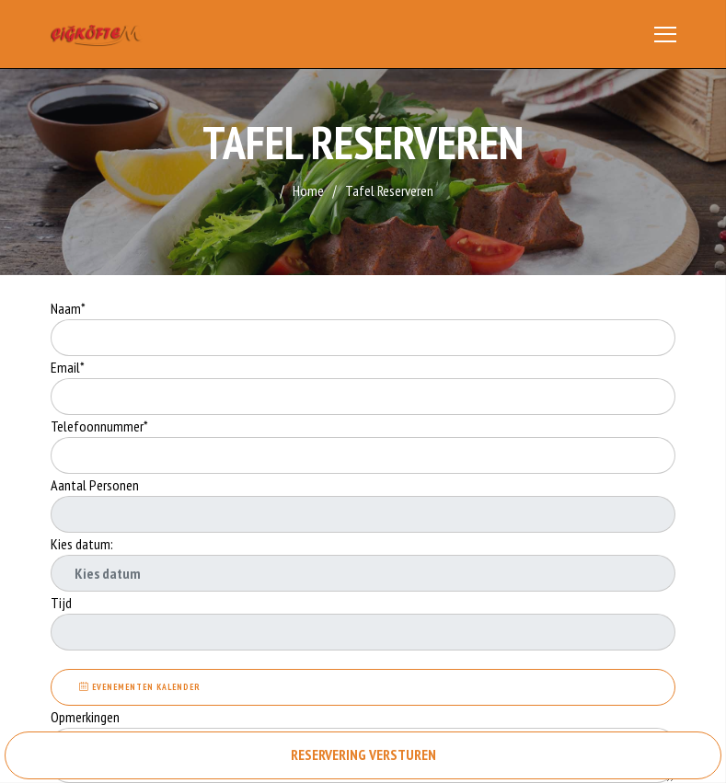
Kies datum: (82, 544)
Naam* (68, 308)
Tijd (61, 602)
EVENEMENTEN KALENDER (140, 687)
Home (308, 190)
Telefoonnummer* (99, 426)
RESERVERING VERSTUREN (363, 754)
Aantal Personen (95, 485)
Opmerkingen (86, 717)
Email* (68, 367)
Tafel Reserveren (389, 190)
